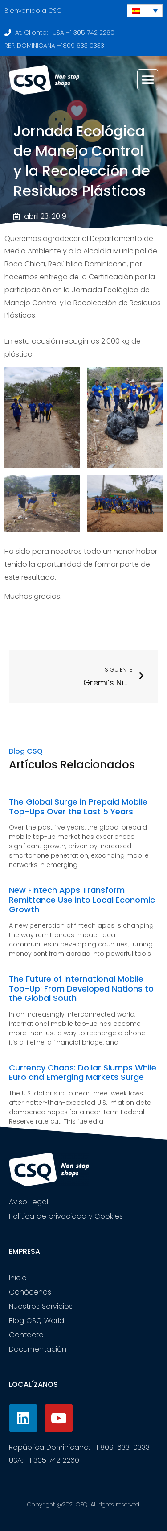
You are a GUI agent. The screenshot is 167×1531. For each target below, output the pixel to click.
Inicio (18, 1278)
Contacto (26, 1335)
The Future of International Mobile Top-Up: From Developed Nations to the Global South (81, 988)
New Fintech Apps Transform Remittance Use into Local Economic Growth (82, 899)
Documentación (37, 1349)
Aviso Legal (28, 1202)
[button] (147, 79)
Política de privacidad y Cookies (66, 1216)
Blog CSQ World (36, 1320)
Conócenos (30, 1292)
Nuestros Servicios (41, 1306)
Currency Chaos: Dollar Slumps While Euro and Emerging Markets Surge (82, 1072)
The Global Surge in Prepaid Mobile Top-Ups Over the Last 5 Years (78, 806)
